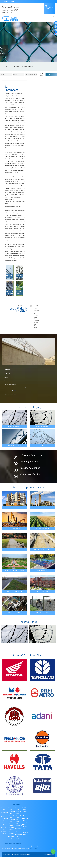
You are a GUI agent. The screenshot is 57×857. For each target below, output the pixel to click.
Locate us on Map (9, 1)
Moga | (50, 846)
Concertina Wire (14, 648)
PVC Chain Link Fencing (25, 820)
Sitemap (46, 854)
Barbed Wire (4, 823)
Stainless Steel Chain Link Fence (19, 810)
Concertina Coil (42, 648)
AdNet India (51, 854)
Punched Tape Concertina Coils (12, 818)
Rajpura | (23, 848)
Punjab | (3, 846)
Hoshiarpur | (35, 846)
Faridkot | (24, 846)
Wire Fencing (25, 814)
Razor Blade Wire (12, 832)
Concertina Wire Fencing (19, 836)
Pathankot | (14, 848)
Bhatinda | (13, 846)
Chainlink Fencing (5, 832)
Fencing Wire (4, 828)
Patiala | (19, 848)
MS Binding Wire (25, 826)
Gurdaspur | (29, 846)
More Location (33, 848)
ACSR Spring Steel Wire (25, 809)
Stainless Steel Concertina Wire (12, 810)
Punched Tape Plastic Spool (18, 818)
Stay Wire (12, 836)
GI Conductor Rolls (25, 832)
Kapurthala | (4, 848)
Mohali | (9, 848)
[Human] (38, 74)
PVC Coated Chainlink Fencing (12, 826)
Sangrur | (28, 848)
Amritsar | (8, 846)
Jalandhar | (40, 846)
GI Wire (11, 839)
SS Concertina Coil (5, 818)
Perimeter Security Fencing (18, 830)
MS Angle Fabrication (19, 824)
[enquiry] (46, 6)
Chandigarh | (18, 846)
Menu (52, 17)
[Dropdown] (31, 74)
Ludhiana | (45, 846)
